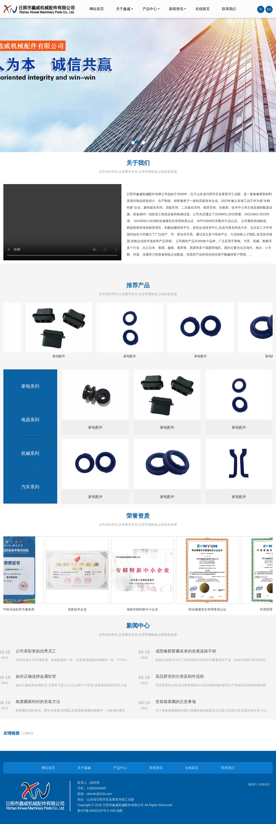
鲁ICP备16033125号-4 (93, 810)
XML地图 (116, 810)
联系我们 (229, 9)
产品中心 (149, 9)
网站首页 (97, 9)
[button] (133, 142)
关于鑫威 (123, 9)
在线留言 (202, 9)
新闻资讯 (176, 9)
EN (269, 9)
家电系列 (30, 568)
